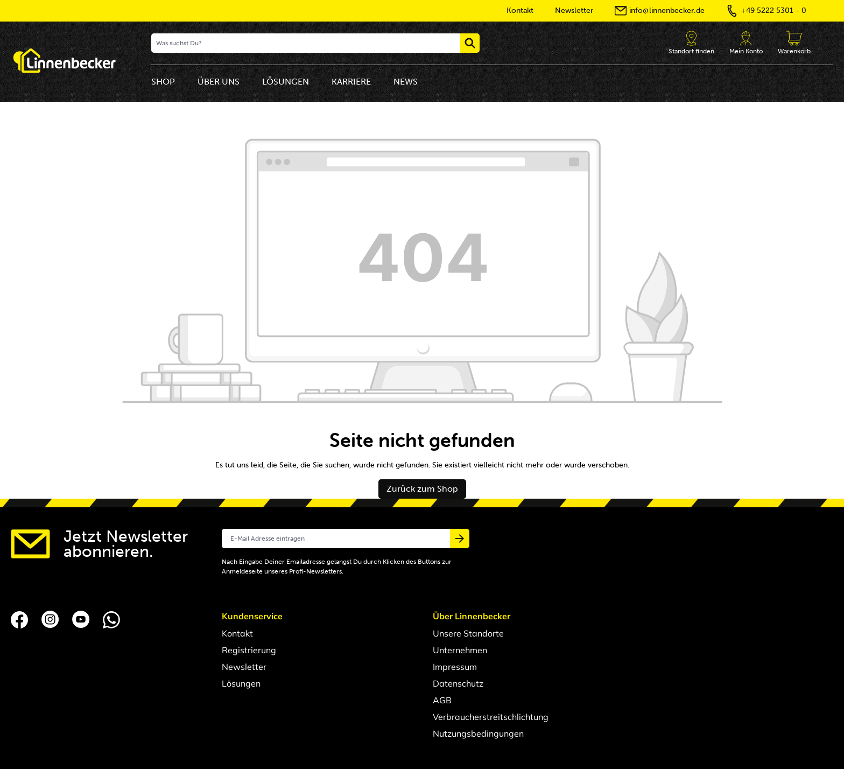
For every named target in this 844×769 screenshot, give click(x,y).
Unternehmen (460, 650)
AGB (442, 700)
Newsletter (244, 666)
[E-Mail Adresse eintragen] (336, 538)
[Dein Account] (746, 43)
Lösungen (241, 683)
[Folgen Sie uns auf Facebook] (21, 618)
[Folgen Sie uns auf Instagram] (51, 618)
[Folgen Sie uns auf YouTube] (82, 618)
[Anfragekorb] (794, 43)
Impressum (455, 666)
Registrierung (249, 650)
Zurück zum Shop (422, 489)
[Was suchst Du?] (306, 43)
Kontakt (237, 633)
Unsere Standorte (468, 633)
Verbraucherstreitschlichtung (490, 716)
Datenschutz (458, 683)
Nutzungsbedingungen (478, 733)
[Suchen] (470, 43)
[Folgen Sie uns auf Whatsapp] (111, 618)
